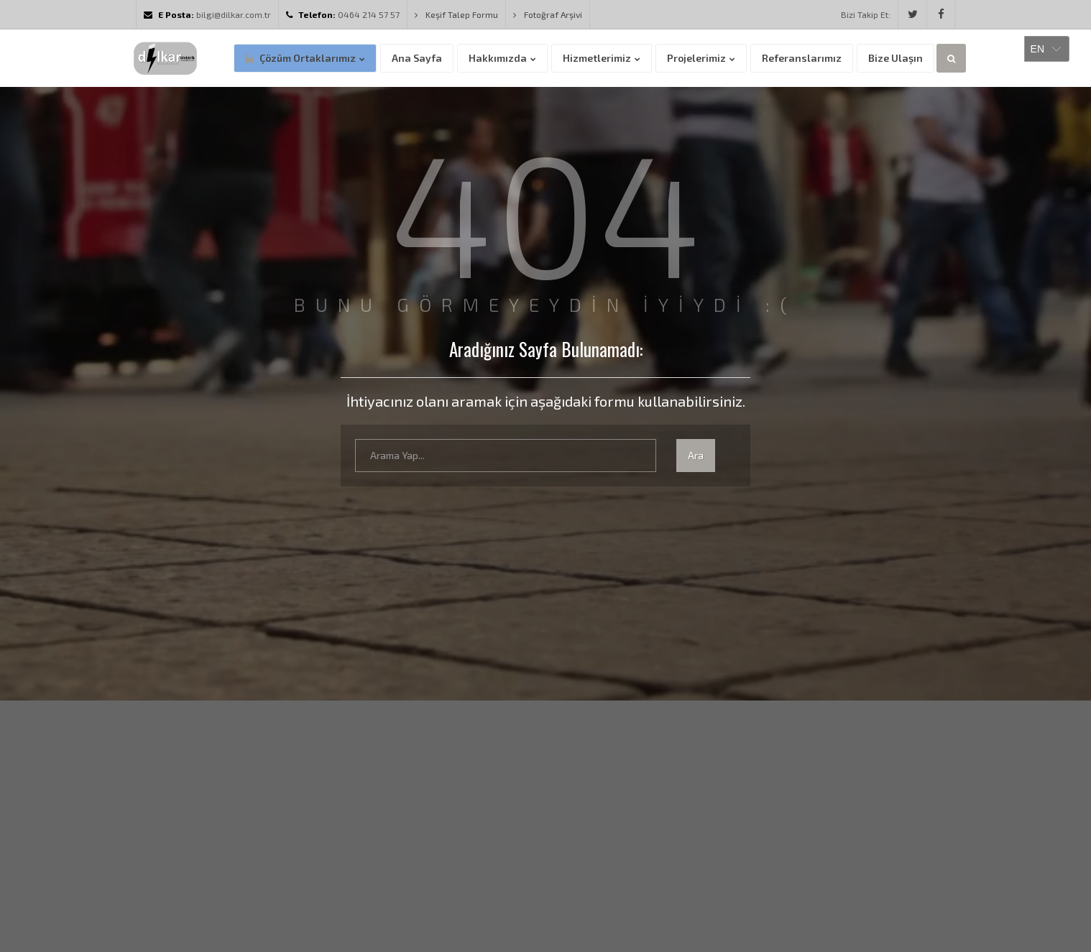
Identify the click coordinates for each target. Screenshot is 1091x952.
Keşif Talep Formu (456, 14)
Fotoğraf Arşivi (547, 14)
